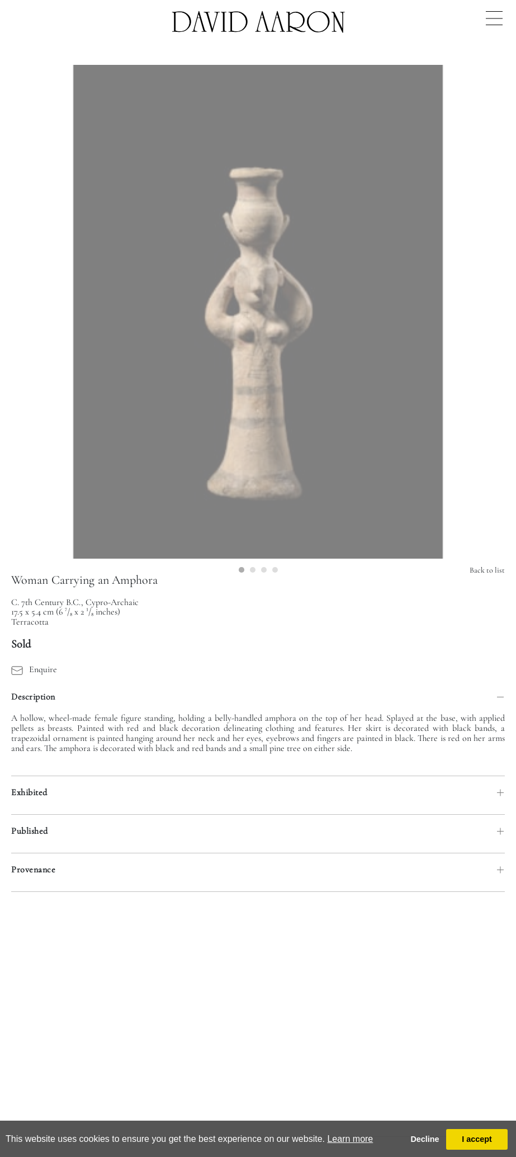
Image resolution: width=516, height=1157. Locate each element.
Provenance (33, 869)
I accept (477, 1139)
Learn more (350, 1139)
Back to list (487, 570)
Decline (424, 1139)
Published (29, 831)
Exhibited (29, 792)
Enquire (34, 669)
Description (33, 696)
